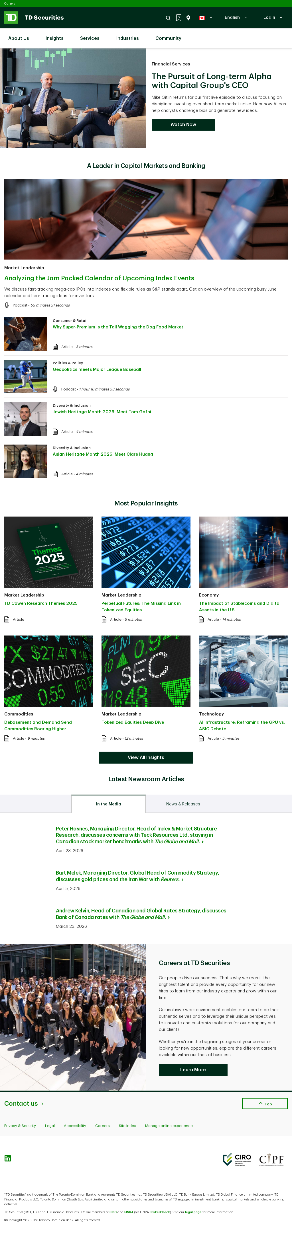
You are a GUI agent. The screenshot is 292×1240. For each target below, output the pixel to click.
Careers (9, 3)
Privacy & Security (20, 1126)
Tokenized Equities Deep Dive (133, 722)
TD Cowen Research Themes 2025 (41, 603)
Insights (57, 35)
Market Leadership (24, 268)
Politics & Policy (68, 363)
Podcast (20, 305)
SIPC (113, 1212)
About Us (21, 35)
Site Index (127, 1126)
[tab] (108, 804)
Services (92, 35)
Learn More (193, 1070)
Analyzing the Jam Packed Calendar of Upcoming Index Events (99, 278)
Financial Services (171, 64)
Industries (130, 35)
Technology (211, 714)
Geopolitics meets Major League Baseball (97, 369)
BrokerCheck (160, 1212)
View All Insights (146, 757)
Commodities (18, 714)
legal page (193, 1212)
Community (171, 35)
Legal (50, 1126)
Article (67, 347)
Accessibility (75, 1126)
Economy (209, 595)
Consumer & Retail (70, 320)
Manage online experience (169, 1126)
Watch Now (183, 124)
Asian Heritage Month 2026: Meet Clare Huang (103, 454)
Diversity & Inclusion (72, 405)
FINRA (128, 1212)
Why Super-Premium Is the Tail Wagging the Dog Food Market (118, 327)
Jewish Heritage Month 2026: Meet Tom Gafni (102, 412)
